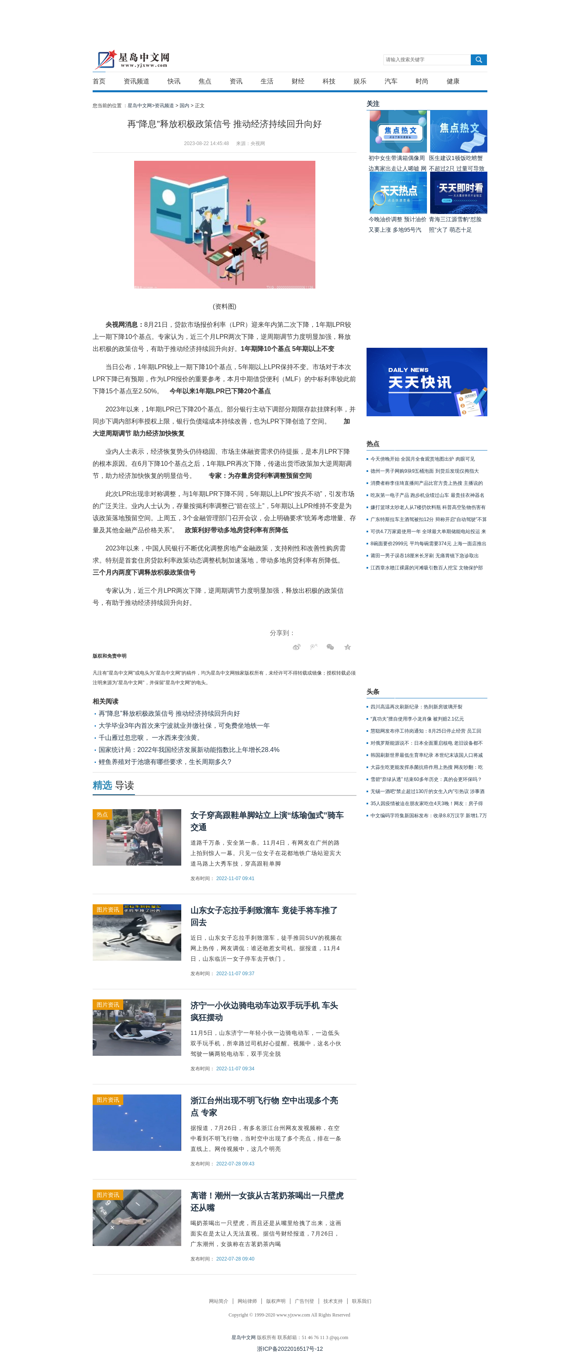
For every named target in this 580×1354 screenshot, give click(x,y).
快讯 (174, 81)
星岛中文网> (141, 105)
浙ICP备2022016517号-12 (290, 1349)
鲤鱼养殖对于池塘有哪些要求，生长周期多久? (165, 761)
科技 (329, 81)
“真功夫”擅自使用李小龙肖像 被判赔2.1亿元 (417, 719)
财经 (298, 81)
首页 (99, 81)
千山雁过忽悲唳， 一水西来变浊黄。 (151, 737)
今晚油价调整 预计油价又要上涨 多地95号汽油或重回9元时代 (398, 229)
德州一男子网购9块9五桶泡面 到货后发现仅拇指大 (425, 471)
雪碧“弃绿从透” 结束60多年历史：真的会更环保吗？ (426, 779)
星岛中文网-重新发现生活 (132, 60)
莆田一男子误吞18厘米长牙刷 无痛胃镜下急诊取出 (425, 556)
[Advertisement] (288, 18)
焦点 (205, 81)
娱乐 (360, 81)
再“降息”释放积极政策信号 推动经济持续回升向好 (169, 713)
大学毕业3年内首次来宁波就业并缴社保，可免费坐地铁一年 (184, 725)
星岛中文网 (244, 1337)
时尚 (422, 81)
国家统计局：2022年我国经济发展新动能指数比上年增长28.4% (189, 749)
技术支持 (333, 1301)
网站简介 (218, 1301)
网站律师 (247, 1301)
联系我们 (361, 1301)
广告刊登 (304, 1301)
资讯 (236, 81)
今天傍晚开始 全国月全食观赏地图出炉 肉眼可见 (423, 459)
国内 (184, 105)
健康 (453, 81)
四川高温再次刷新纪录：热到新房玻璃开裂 (416, 707)
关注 (373, 103)
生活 (267, 81)
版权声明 (276, 1301)
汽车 (391, 81)
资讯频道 (136, 81)
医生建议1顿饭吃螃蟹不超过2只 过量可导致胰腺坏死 (457, 168)
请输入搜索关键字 (405, 59)
